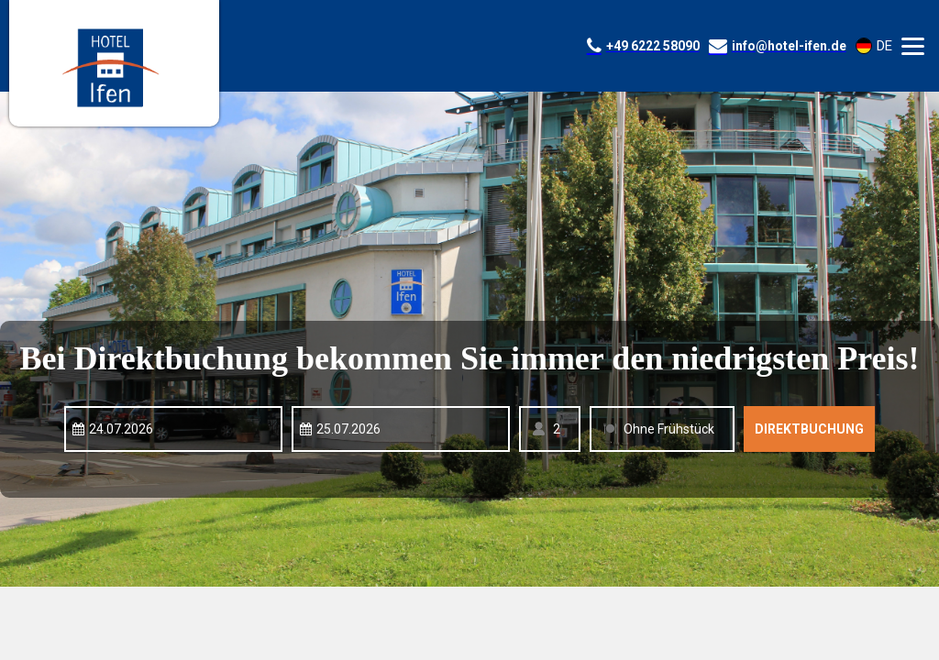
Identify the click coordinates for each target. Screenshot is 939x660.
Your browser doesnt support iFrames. (469, 330)
